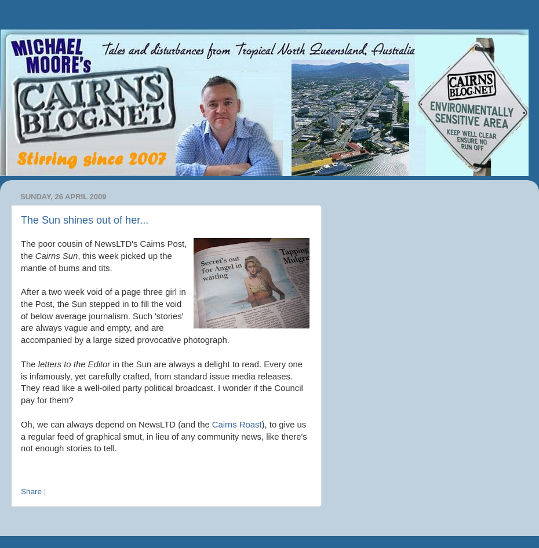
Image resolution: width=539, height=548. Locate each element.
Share (31, 491)
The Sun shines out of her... (84, 220)
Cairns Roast (237, 424)
